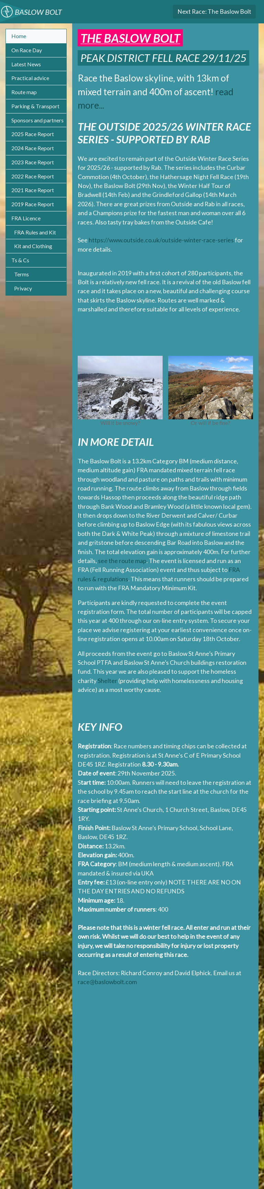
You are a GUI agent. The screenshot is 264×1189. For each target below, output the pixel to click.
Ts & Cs (20, 260)
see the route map (122, 560)
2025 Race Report (32, 134)
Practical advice (30, 78)
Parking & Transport (35, 106)
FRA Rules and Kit (35, 232)
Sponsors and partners (37, 120)
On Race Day (26, 50)
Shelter (107, 680)
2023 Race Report (32, 162)
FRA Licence (26, 218)
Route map (24, 92)
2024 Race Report (32, 148)
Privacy (23, 288)
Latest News (26, 64)
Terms (21, 274)
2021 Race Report (32, 190)
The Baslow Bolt (214, 11)
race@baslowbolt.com (107, 982)
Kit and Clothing (33, 246)
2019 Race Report (32, 204)
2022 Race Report (32, 176)
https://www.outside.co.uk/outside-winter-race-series (161, 240)
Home (18, 36)
